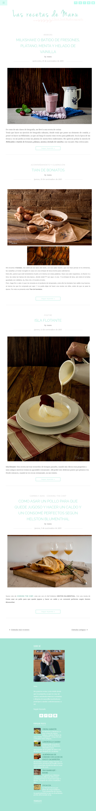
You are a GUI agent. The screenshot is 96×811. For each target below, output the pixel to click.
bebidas (48, 35)
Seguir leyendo (40, 709)
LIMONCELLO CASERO (51, 742)
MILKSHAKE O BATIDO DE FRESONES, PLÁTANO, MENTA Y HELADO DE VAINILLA (48, 46)
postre (48, 315)
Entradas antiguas (79, 630)
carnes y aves (37, 496)
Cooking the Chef (56, 496)
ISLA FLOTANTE (48, 320)
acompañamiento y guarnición (48, 165)
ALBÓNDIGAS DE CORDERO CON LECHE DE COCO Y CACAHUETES (52, 757)
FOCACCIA (47, 785)
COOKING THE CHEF (25, 596)
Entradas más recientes (20, 630)
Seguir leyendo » (48, 148)
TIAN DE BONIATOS (48, 170)
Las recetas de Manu (48, 14)
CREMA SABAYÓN (49, 729)
